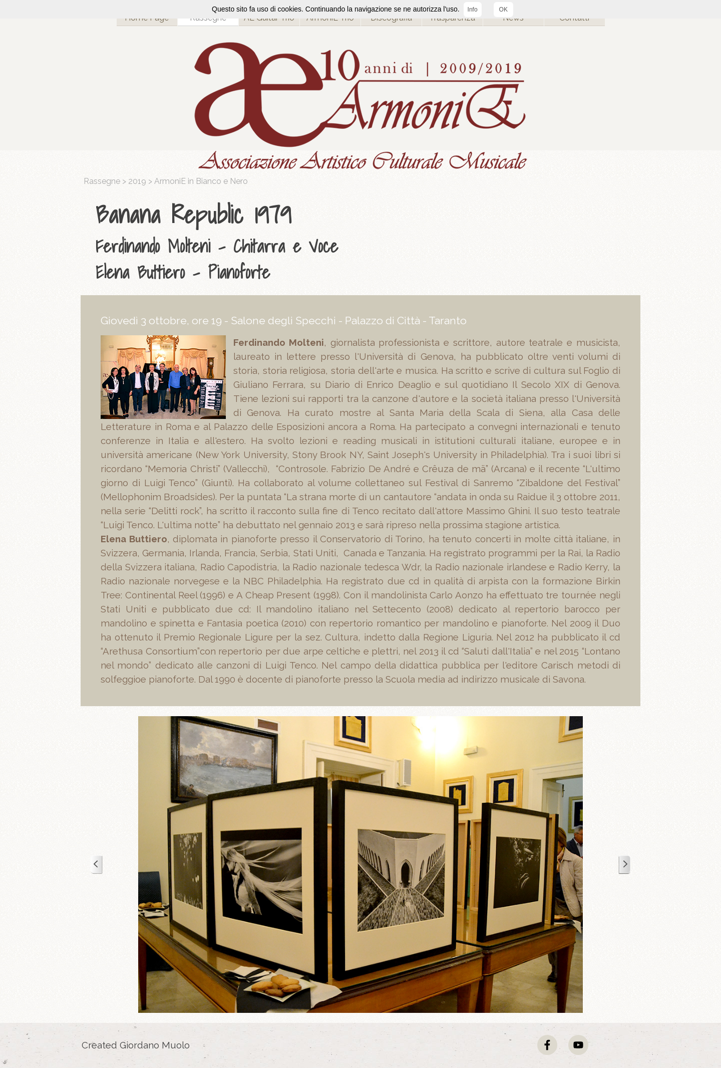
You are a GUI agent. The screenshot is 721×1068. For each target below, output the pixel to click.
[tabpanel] (363, 241)
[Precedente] (97, 865)
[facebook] (547, 1045)
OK (503, 9)
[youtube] (578, 1045)
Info (473, 9)
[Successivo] (624, 865)
